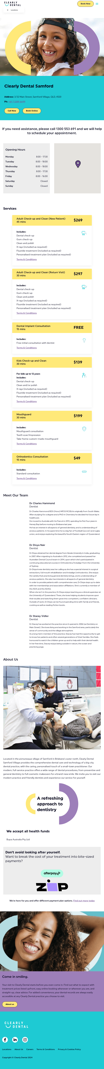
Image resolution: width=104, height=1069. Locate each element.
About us (10, 1004)
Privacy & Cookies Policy (69, 1049)
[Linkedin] (15, 1040)
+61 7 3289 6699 (16, 101)
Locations (14, 10)
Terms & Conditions (27, 259)
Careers (29, 1049)
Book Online (32, 111)
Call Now (12, 111)
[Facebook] (5, 1040)
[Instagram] (25, 1040)
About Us (18, 1049)
